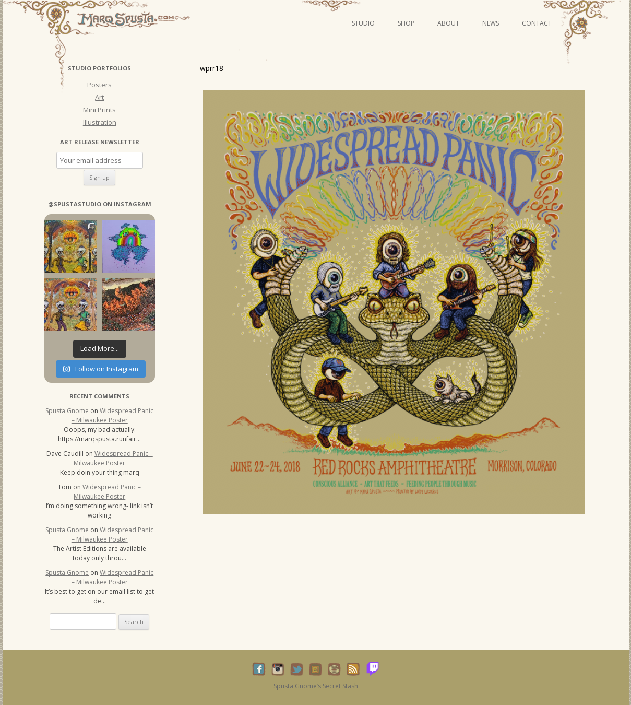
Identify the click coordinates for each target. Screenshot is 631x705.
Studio (363, 23)
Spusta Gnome (67, 410)
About (448, 23)
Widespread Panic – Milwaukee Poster (113, 415)
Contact (537, 23)
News (490, 23)
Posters (99, 84)
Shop (406, 23)
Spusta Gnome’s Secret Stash (315, 686)
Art (99, 97)
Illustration (99, 122)
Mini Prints (99, 109)
